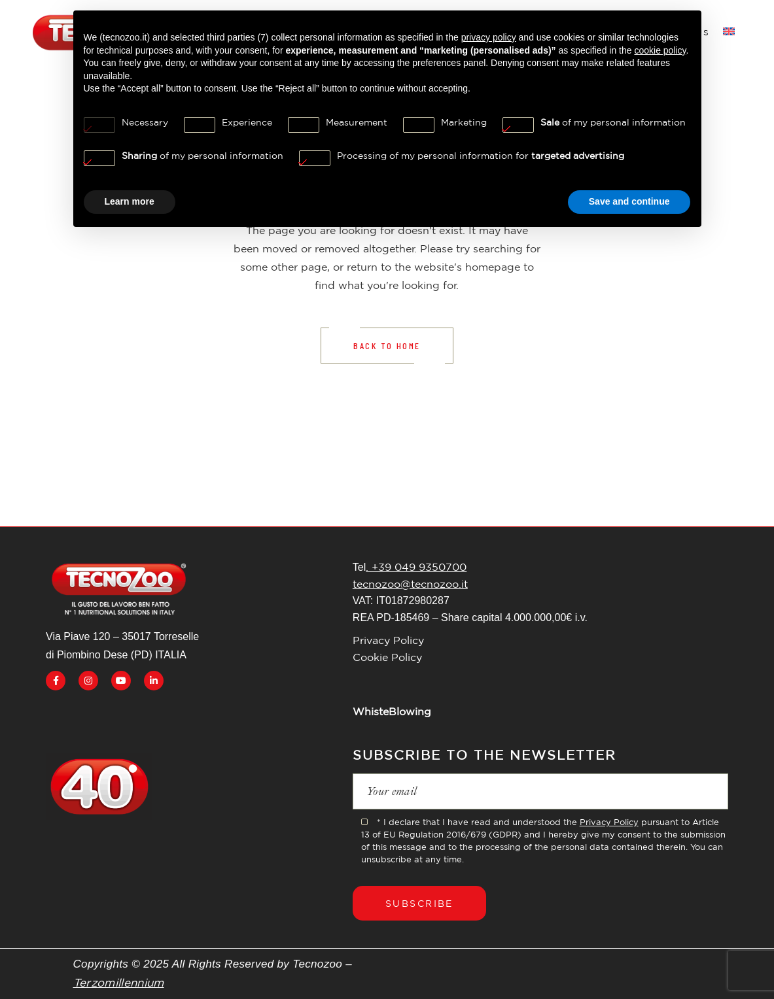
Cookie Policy (387, 657)
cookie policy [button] (660, 50)
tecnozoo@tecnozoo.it (410, 584)
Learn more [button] (129, 201)
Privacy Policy (388, 640)
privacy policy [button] (488, 37)
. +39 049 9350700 (416, 567)
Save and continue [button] (629, 201)
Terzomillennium (118, 982)
